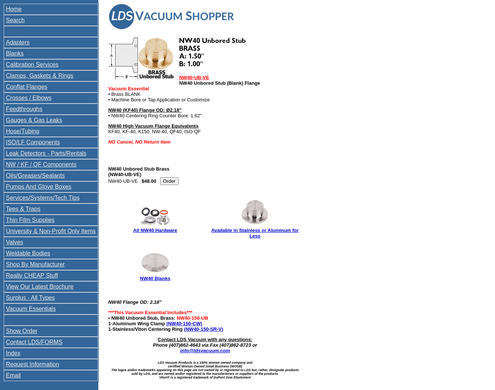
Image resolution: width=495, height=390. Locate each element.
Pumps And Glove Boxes (38, 187)
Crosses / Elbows (29, 98)
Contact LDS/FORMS (34, 342)
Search (15, 20)
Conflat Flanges (26, 87)
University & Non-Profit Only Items (51, 231)
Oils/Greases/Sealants (35, 175)
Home (14, 9)
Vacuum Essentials (31, 309)
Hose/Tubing (22, 131)
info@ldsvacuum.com (205, 350)
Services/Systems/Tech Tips (42, 198)
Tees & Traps (23, 209)
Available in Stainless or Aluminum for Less (255, 233)
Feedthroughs (24, 109)
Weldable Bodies (28, 253)
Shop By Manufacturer (35, 264)
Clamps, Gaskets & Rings (39, 76)
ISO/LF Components (33, 142)
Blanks (15, 53)
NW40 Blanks (155, 278)
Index (13, 353)
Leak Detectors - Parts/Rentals (46, 153)
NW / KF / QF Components (41, 164)
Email (13, 375)
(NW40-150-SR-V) (203, 329)
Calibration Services (32, 64)
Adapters (18, 42)
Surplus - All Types (30, 298)
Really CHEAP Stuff (32, 275)
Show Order (21, 331)
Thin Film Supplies (30, 220)
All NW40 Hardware (155, 230)
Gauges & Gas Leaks (34, 120)
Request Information (32, 364)
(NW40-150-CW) (184, 323)
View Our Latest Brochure (40, 286)
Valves (14, 242)
